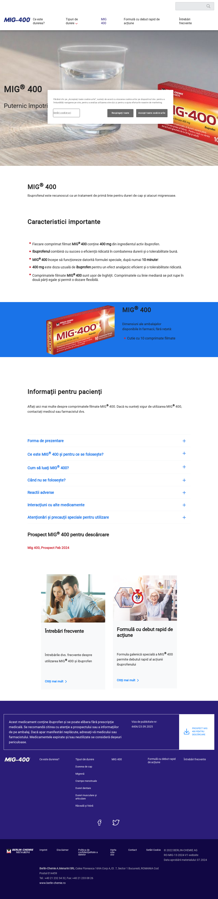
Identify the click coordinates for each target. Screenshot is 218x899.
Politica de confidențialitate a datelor (88, 851)
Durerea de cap (83, 766)
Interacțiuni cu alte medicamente (59, 505)
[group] (80, 329)
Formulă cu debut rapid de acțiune (143, 21)
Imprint (43, 850)
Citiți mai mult (54, 681)
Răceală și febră (84, 805)
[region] (110, 107)
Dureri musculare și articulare (86, 797)
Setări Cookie (153, 850)
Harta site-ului (115, 851)
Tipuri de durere (83, 21)
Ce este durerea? (56, 21)
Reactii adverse (44, 492)
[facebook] (99, 823)
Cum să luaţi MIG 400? (52, 467)
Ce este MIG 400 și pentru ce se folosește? (69, 454)
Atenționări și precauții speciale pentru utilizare (72, 517)
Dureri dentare (83, 788)
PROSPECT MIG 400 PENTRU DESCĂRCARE (200, 734)
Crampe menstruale (86, 780)
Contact (134, 850)
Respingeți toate (120, 113)
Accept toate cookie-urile (151, 113)
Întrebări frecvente (184, 21)
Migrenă (79, 773)
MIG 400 (109, 21)
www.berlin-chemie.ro (52, 880)
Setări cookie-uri (62, 112)
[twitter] (116, 823)
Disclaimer (61, 850)
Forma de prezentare (49, 440)
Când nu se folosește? (50, 480)
